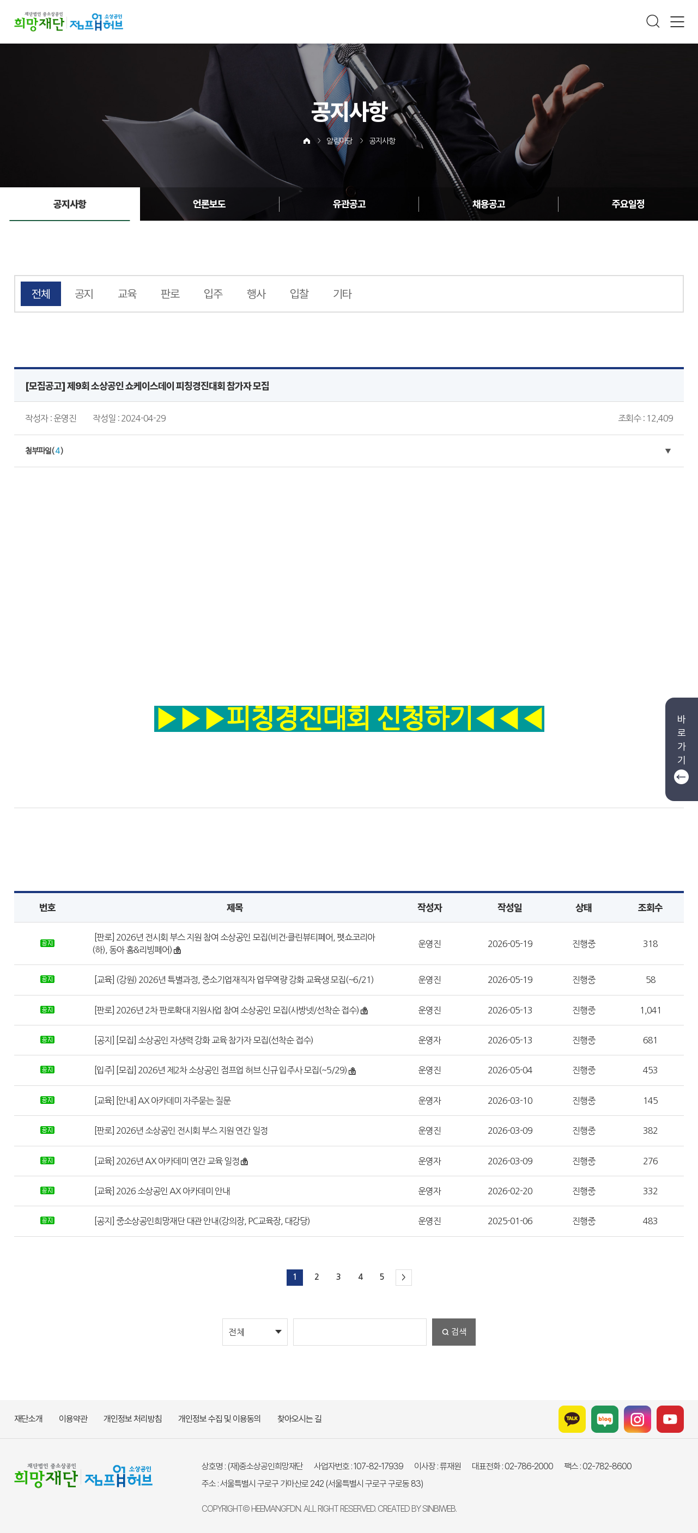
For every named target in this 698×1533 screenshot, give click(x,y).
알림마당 (339, 141)
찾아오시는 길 (299, 1419)
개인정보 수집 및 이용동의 (219, 1419)
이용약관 (73, 1419)
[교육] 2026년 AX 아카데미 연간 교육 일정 (166, 1161)
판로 (170, 294)
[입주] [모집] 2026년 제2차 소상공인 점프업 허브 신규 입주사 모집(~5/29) (220, 1070)
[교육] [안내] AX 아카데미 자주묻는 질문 (161, 1100)
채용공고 (488, 204)
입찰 (299, 294)
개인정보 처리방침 (133, 1419)
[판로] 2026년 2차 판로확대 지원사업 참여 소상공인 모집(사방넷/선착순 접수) (226, 1010)
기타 (342, 294)
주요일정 (627, 204)
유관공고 (349, 204)
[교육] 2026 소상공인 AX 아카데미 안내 (161, 1191)
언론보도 (209, 204)
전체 (41, 294)
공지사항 (382, 141)
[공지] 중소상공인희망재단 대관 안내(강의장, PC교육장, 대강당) (201, 1221)
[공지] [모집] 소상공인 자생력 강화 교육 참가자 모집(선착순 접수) (203, 1040)
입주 (213, 294)
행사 (256, 294)
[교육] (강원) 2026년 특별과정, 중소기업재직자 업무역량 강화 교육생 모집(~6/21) (233, 979)
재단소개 (28, 1419)
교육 (127, 294)
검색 (458, 1332)
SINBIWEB (439, 1509)
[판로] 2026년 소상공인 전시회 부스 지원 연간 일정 (180, 1130)
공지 (84, 294)
